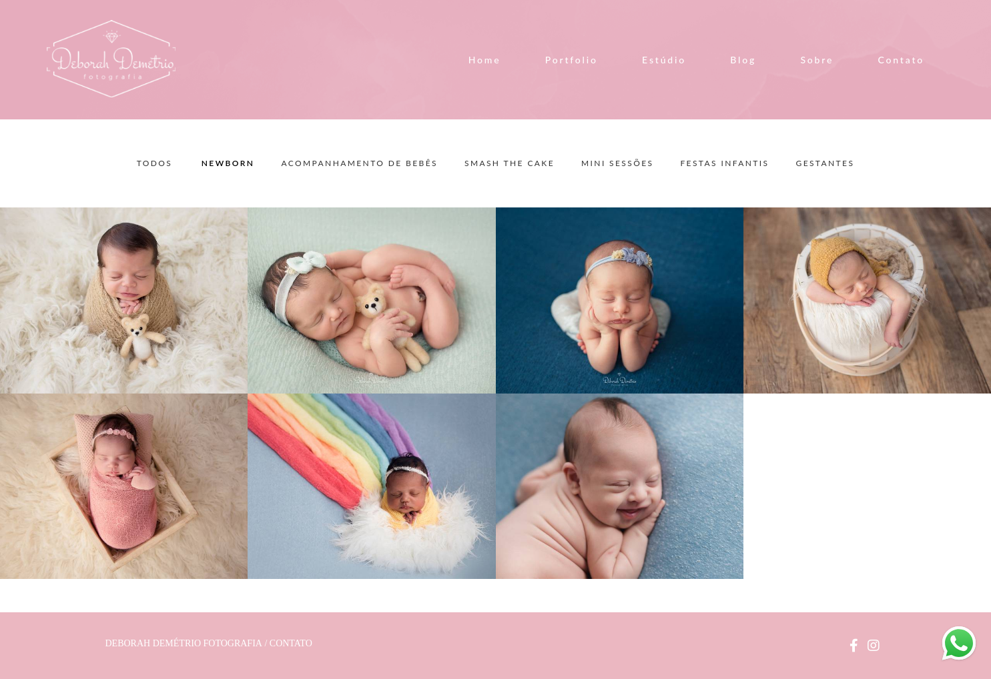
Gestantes (824, 163)
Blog (743, 59)
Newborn (228, 163)
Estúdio (664, 59)
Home (484, 59)
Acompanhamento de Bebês (359, 163)
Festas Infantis (724, 163)
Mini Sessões (617, 163)
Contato (901, 59)
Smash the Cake (509, 163)
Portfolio (571, 59)
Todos (155, 163)
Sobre (817, 59)
